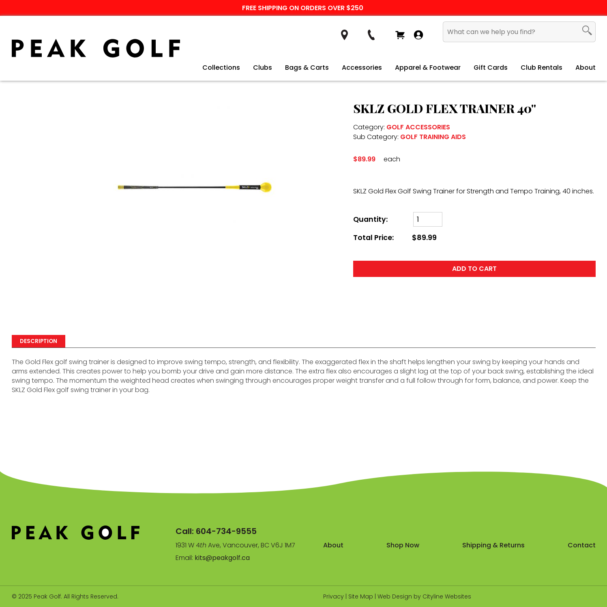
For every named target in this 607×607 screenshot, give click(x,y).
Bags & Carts (307, 67)
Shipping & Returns (493, 545)
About (585, 67)
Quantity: (370, 219)
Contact (582, 545)
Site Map (360, 596)
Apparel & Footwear (428, 67)
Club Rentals (541, 67)
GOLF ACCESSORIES (418, 127)
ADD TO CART (474, 268)
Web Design (394, 596)
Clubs (262, 67)
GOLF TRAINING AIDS (433, 137)
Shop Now (402, 545)
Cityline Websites (447, 596)
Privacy (333, 596)
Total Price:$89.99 (395, 237)
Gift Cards (491, 67)
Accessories (362, 67)
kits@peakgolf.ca (222, 557)
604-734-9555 (226, 531)
